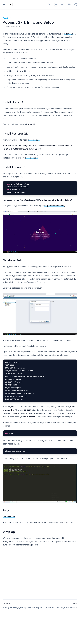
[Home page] (11, 4)
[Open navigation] (4, 4)
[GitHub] (75, 4)
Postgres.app (31, 158)
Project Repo (9, 517)
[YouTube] (69, 4)
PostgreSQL (34, 140)
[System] (55, 4)
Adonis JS (68, 34)
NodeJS (31, 124)
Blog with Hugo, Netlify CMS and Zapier (22, 607)
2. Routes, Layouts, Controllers (61, 607)
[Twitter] (62, 4)
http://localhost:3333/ (54, 205)
